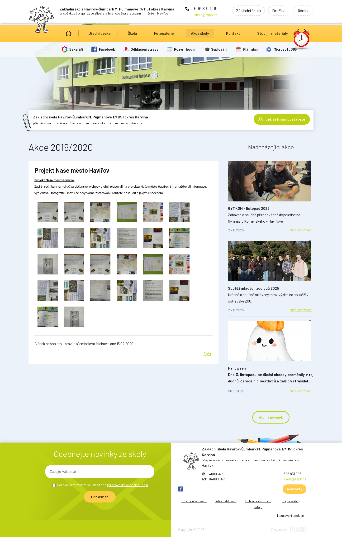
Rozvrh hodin (184, 49)
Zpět (207, 353)
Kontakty (294, 489)
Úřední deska (100, 33)
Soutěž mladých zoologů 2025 (253, 288)
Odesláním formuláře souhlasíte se (102, 485)
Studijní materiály (272, 33)
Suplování (219, 49)
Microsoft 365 (285, 49)
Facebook (107, 49)
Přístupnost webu (194, 501)
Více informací (301, 230)
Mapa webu (290, 501)
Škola (132, 33)
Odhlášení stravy (144, 49)
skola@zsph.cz (205, 15)
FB (180, 489)
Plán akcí (250, 49)
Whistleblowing (226, 501)
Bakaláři (76, 49)
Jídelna (302, 10)
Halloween (237, 368)
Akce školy (200, 33)
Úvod (68, 33)
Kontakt (233, 33)
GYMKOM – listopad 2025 (249, 208)
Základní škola (246, 10)
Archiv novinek (271, 417)
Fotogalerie (164, 33)
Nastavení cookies (290, 515)
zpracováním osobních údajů (127, 485)
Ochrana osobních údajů (258, 504)
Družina (277, 10)
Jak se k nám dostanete (285, 119)
